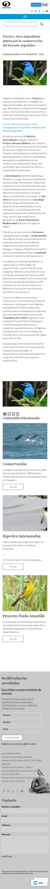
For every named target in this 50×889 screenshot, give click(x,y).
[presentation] (22, 864)
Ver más (13, 487)
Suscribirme (12, 737)
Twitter (43, 11)
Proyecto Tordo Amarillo (24, 616)
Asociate (36, 5)
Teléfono (6, 825)
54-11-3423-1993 (11, 774)
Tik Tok (39, 11)
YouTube (46, 11)
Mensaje (6, 834)
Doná (44, 5)
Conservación (15, 464)
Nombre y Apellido (11, 806)
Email (4, 816)
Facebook (31, 11)
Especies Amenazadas (22, 536)
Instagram (35, 11)
